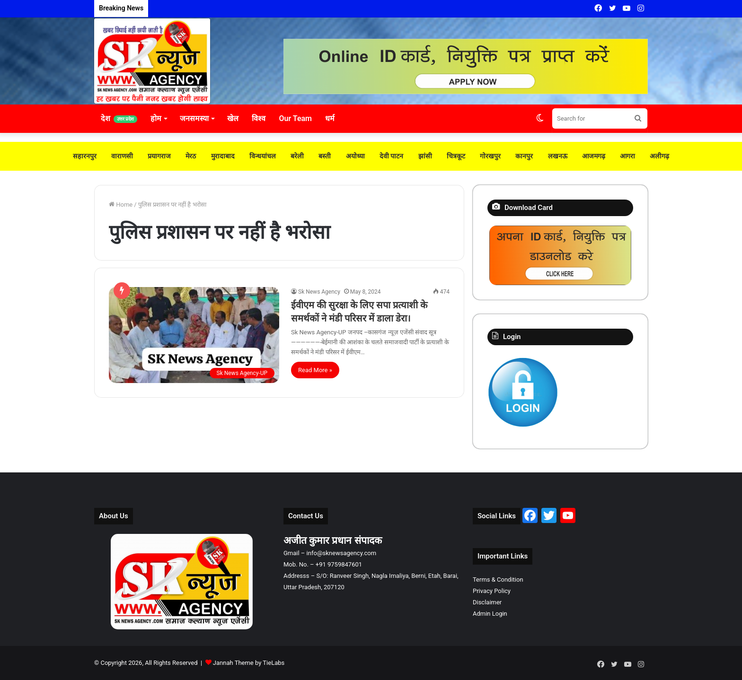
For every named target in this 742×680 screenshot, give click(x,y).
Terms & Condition (498, 579)
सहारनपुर (88, 156)
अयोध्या (354, 156)
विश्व (258, 118)
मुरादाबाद (224, 156)
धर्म (330, 118)
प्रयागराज (161, 156)
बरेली (297, 156)
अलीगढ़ (655, 156)
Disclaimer (487, 602)
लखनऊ (555, 156)
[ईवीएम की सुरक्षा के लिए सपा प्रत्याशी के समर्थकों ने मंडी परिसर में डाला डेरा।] (194, 335)
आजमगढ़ (590, 156)
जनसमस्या (194, 118)
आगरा (624, 156)
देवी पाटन (390, 156)
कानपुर (522, 156)
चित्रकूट (454, 156)
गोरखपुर (488, 156)
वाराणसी (124, 156)
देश (119, 118)
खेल (232, 118)
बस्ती (324, 156)
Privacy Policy (492, 590)
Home (120, 204)
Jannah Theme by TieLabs (248, 662)
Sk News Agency (319, 291)
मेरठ (192, 156)
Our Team (295, 118)
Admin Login (490, 613)
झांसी (424, 156)
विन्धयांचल (263, 156)
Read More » (315, 370)
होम (155, 118)
